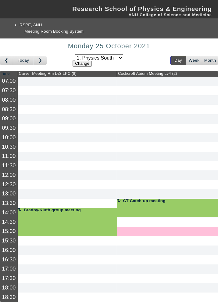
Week (194, 60)
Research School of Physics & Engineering (142, 8)
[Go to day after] (40, 60)
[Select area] (99, 57)
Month (210, 60)
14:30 (9, 222)
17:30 (9, 278)
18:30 (9, 297)
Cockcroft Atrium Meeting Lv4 (147, 73)
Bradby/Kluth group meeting (52, 210)
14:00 (9, 212)
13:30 (9, 203)
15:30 (9, 241)
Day (178, 60)
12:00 (9, 175)
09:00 (9, 118)
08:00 (9, 100)
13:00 (9, 194)
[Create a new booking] (67, 81)
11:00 (9, 156)
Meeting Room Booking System (54, 31)
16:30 (9, 260)
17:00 (9, 269)
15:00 (9, 231)
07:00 (9, 81)
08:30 (9, 109)
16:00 (9, 250)
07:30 (9, 90)
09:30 (9, 128)
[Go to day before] (6, 60)
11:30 (9, 165)
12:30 (9, 184)
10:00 (9, 137)
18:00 (9, 288)
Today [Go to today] (23, 60)
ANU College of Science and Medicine (170, 15)
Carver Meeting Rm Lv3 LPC (48, 73)
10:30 (9, 147)
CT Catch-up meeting (144, 201)
